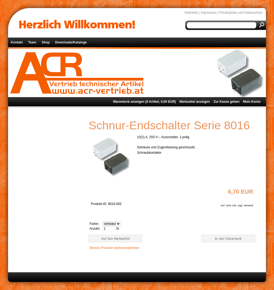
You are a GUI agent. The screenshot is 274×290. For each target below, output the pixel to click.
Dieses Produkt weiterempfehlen (114, 248)
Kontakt (17, 42)
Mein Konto (252, 102)
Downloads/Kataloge (71, 42)
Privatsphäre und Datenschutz (240, 12)
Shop (46, 42)
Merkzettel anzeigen (194, 102)
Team (32, 42)
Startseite (191, 12)
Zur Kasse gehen (227, 102)
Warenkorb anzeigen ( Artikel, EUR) (144, 102)
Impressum (209, 12)
